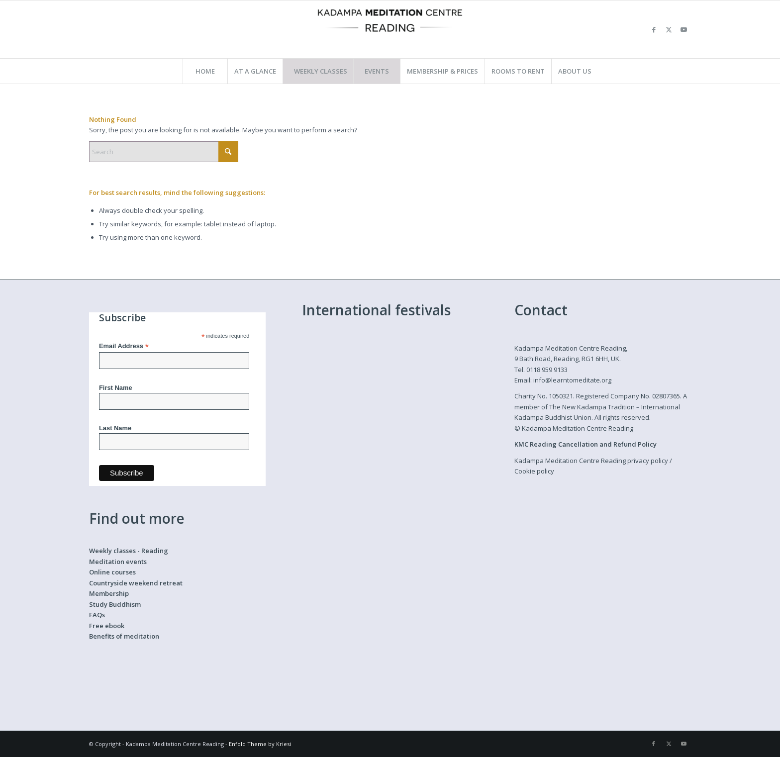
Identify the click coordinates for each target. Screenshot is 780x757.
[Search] (163, 151)
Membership (109, 593)
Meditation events (118, 561)
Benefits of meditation (124, 636)
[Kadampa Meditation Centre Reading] (390, 29)
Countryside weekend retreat (136, 582)
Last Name (115, 428)
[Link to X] (668, 29)
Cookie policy (534, 471)
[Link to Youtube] (683, 29)
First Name (115, 387)
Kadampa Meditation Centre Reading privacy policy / (593, 460)
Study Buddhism (115, 604)
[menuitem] (205, 71)
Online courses (112, 572)
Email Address (124, 346)
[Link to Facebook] (653, 29)
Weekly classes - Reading (128, 550)
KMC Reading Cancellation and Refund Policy (585, 444)
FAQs (97, 614)
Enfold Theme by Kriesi (260, 744)
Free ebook (106, 625)
